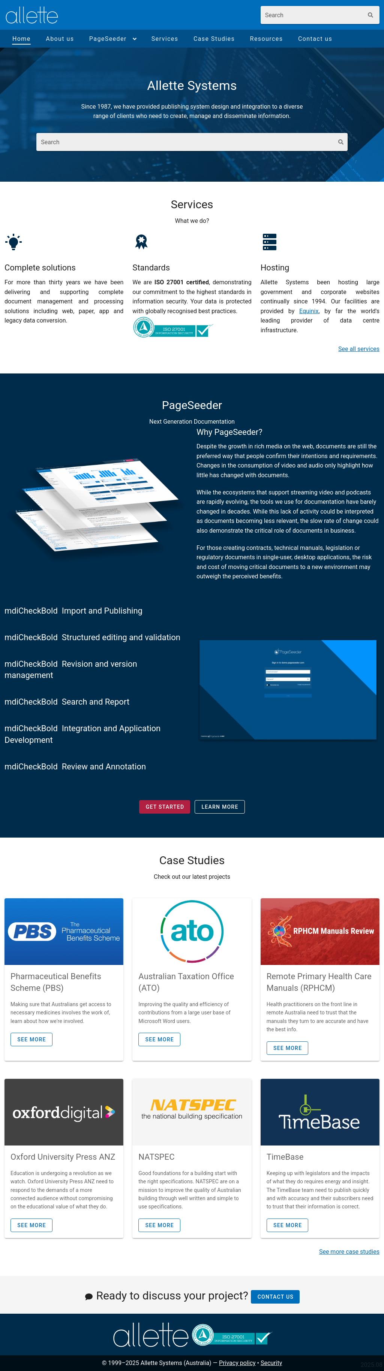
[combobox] (311, 15)
